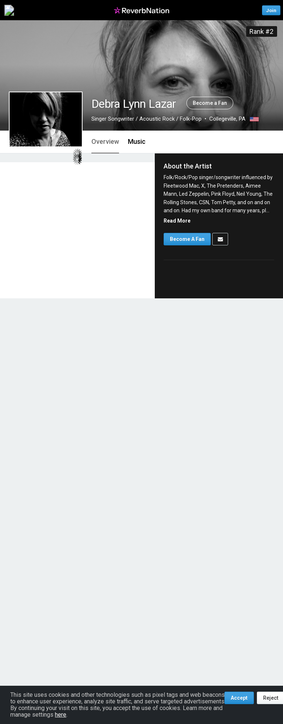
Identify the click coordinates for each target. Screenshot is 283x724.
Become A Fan (187, 239)
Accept (239, 698)
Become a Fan (210, 103)
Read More (177, 221)
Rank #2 (261, 31)
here (60, 714)
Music (137, 141)
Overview (105, 141)
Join (271, 10)
